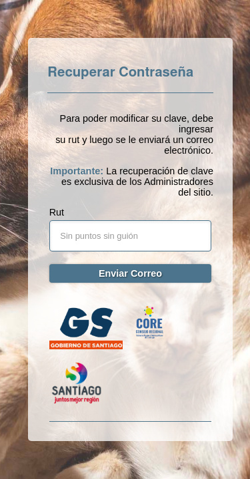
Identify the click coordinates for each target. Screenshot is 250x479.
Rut (56, 212)
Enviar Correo (130, 273)
